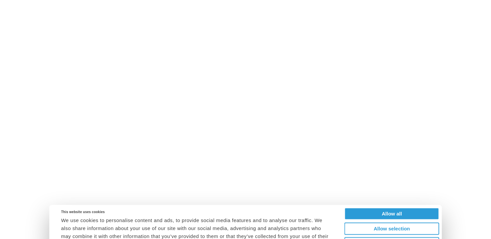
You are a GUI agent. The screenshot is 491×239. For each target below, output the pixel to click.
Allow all (392, 181)
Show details (322, 231)
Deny (392, 210)
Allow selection (392, 196)
